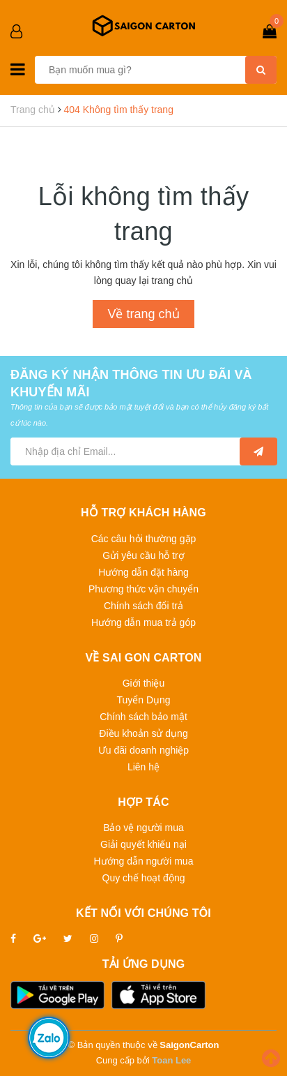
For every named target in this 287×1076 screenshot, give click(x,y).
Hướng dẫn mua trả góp (143, 622)
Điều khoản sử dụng (143, 733)
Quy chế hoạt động (143, 877)
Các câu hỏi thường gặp (143, 538)
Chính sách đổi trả (143, 605)
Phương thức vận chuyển (143, 589)
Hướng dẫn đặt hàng (143, 572)
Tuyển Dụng (143, 699)
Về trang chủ (143, 314)
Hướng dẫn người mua (144, 861)
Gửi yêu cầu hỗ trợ (143, 555)
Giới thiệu (144, 683)
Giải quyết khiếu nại (143, 844)
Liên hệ (143, 766)
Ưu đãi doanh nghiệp (143, 750)
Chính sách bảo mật (143, 716)
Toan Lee (171, 1060)
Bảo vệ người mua (143, 827)
